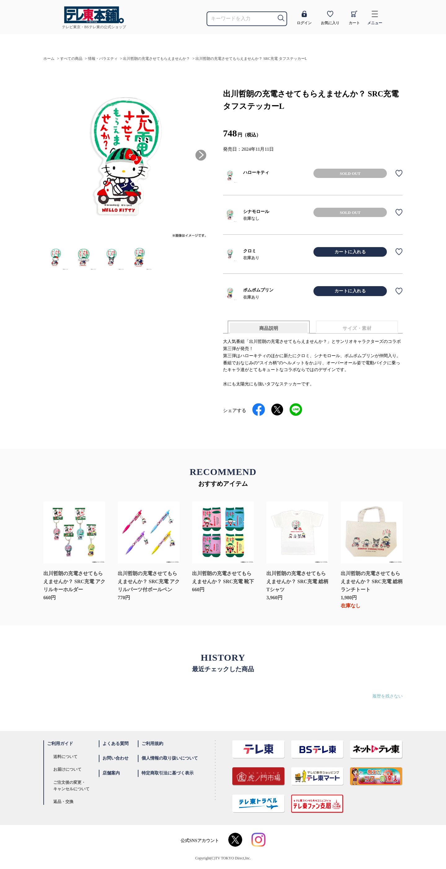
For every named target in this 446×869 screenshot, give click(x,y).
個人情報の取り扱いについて (170, 758)
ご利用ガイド (60, 743)
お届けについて (67, 769)
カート (354, 18)
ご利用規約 (152, 743)
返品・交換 (63, 801)
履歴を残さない (387, 696)
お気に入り (330, 18)
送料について (65, 756)
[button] (200, 155)
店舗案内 (111, 773)
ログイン (304, 18)
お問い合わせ (116, 758)
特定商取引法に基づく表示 (168, 773)
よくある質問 (116, 743)
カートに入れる (350, 252)
